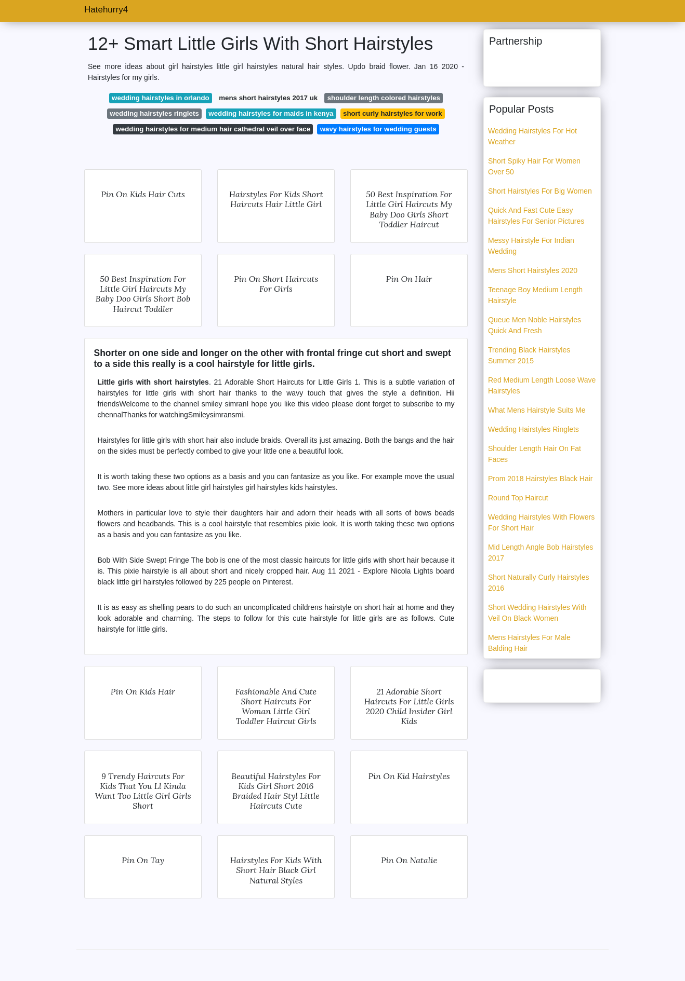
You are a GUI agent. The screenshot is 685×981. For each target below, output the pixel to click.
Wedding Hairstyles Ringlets (533, 429)
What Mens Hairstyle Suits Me (537, 410)
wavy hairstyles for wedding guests (378, 129)
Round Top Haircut (518, 498)
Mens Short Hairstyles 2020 (532, 270)
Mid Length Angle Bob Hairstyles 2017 (540, 552)
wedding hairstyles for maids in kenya (270, 113)
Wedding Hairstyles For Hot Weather (532, 136)
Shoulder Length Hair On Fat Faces (534, 454)
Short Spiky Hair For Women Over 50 (534, 166)
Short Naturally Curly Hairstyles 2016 (538, 582)
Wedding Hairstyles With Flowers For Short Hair (541, 522)
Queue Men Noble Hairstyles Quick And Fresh (534, 325)
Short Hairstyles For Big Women (540, 191)
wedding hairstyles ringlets (154, 113)
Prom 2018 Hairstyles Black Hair (540, 478)
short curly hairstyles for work (392, 113)
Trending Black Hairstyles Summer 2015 (529, 355)
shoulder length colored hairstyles (383, 98)
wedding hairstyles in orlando (160, 98)
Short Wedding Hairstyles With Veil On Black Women (537, 612)
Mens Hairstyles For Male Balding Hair (529, 642)
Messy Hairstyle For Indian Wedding (531, 245)
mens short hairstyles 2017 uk (268, 98)
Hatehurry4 (106, 10)
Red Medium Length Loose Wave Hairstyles (542, 385)
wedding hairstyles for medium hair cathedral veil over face (212, 129)
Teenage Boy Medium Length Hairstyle (535, 295)
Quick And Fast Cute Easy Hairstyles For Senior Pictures (536, 215)
